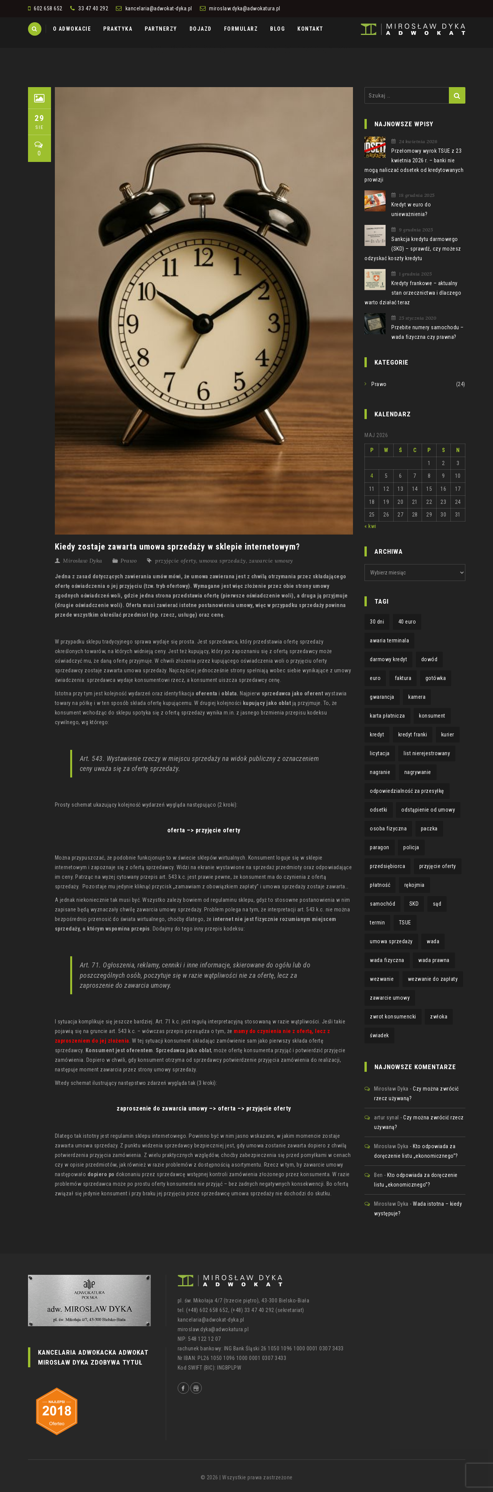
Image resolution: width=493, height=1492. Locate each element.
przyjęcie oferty (175, 560)
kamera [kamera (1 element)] (416, 697)
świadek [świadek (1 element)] (379, 1035)
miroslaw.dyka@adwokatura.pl (244, 8)
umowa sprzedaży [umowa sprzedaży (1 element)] (391, 941)
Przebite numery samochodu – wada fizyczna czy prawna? (427, 332)
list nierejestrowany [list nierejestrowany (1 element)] (427, 753)
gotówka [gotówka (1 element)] (435, 678)
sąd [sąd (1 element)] (437, 904)
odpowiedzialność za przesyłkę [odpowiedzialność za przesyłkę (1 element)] (407, 791)
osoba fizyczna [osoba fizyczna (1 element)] (388, 828)
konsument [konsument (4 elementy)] (432, 716)
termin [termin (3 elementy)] (377, 922)
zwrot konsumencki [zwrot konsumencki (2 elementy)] (393, 1016)
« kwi (370, 526)
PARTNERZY (161, 29)
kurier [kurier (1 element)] (447, 734)
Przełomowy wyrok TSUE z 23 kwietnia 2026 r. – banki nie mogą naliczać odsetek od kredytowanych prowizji (413, 165)
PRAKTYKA (117, 29)
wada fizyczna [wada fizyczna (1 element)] (387, 960)
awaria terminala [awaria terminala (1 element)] (389, 640)
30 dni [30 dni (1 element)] (377, 622)
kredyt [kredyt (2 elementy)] (377, 734)
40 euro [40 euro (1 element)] (407, 622)
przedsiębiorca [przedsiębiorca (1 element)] (387, 866)
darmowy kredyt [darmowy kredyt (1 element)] (388, 659)
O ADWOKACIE (72, 29)
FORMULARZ (241, 29)
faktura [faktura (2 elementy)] (403, 678)
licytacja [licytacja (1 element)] (380, 753)
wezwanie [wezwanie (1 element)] (382, 979)
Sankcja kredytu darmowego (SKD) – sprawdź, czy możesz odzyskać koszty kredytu (412, 248)
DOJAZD (201, 29)
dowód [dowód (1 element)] (429, 659)
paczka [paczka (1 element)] (429, 828)
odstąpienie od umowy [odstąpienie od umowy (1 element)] (428, 810)
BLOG (277, 29)
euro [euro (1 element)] (375, 678)
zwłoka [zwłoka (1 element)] (438, 1016)
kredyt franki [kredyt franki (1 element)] (412, 734)
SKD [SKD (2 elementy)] (414, 904)
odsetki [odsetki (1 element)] (378, 810)
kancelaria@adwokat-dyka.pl (158, 8)
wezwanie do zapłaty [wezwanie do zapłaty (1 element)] (433, 979)
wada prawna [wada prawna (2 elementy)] (434, 960)
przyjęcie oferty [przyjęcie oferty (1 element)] (437, 866)
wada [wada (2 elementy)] (433, 941)
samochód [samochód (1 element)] (382, 904)
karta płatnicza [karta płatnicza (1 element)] (387, 716)
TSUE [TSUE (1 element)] (405, 922)
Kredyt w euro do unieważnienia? (411, 209)
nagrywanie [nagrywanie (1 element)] (417, 772)
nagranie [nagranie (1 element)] (380, 772)
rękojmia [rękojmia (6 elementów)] (414, 885)
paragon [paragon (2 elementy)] (379, 847)
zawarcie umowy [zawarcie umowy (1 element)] (390, 998)
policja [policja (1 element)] (411, 847)
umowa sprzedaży (222, 560)
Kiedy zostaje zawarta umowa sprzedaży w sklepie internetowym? (177, 546)
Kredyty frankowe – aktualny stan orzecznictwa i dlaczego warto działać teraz (412, 292)
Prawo (128, 560)
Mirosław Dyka (82, 560)
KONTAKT (310, 29)
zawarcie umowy (271, 560)
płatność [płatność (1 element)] (380, 885)
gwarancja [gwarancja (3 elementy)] (382, 697)
